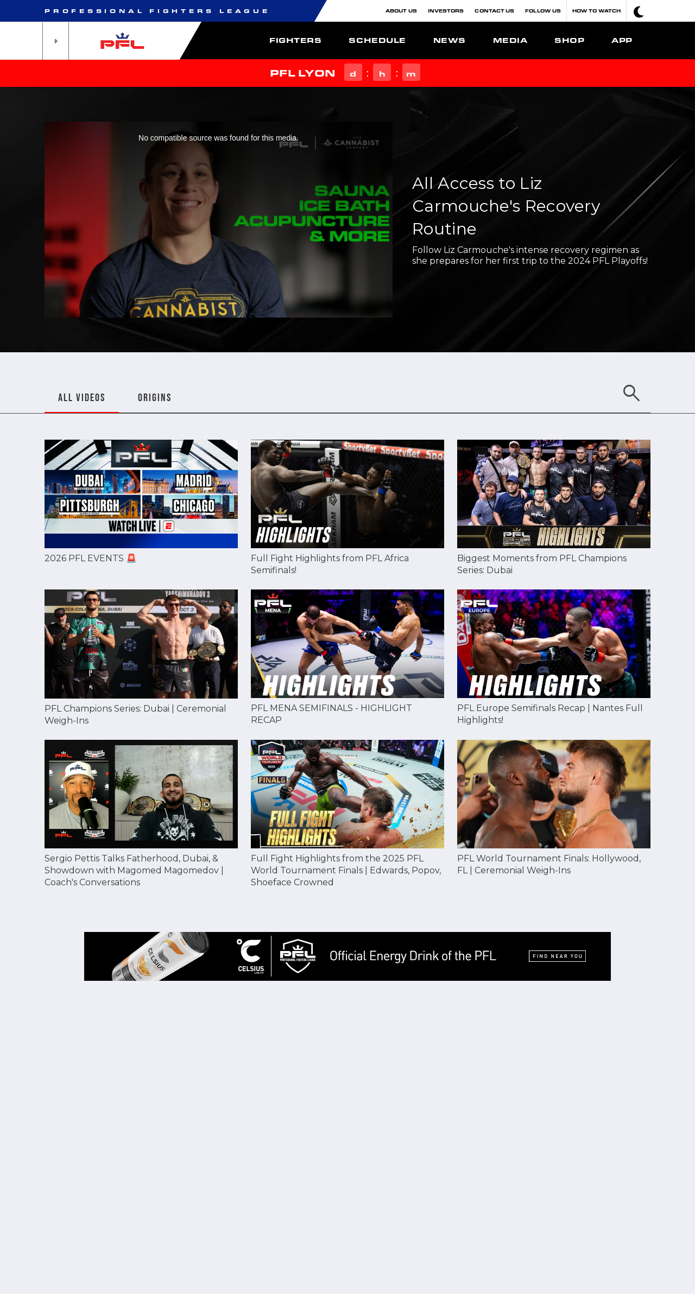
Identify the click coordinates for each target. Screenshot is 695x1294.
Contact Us (494, 11)
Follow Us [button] (543, 11)
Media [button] (510, 40)
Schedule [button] (377, 40)
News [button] (449, 40)
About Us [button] (401, 11)
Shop (569, 40)
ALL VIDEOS (81, 397)
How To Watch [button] (596, 11)
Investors (446, 11)
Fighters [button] (295, 40)
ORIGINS (155, 397)
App (622, 40)
